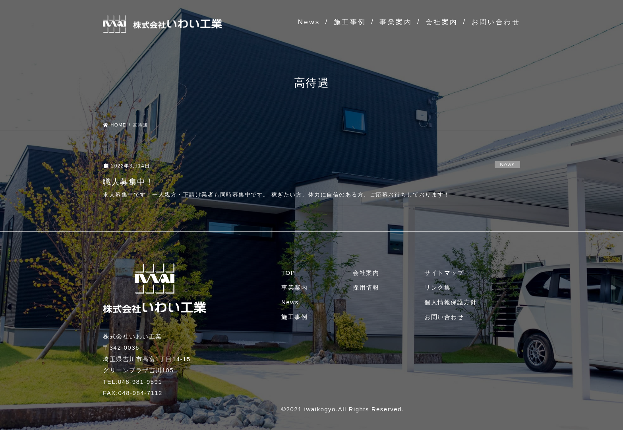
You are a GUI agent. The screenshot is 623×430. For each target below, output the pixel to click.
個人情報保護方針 (450, 302)
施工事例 (350, 22)
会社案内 (442, 22)
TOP (288, 272)
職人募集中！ (128, 181)
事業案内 (395, 22)
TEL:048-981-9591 (132, 381)
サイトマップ (444, 272)
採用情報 (366, 287)
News (309, 22)
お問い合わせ (496, 22)
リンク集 (437, 287)
